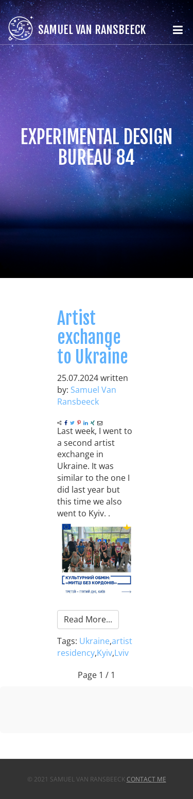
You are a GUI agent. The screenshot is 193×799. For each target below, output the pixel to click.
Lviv (121, 652)
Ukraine (94, 641)
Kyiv (104, 652)
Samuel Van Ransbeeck (86, 395)
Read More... (88, 619)
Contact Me (146, 779)
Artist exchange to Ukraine (92, 337)
